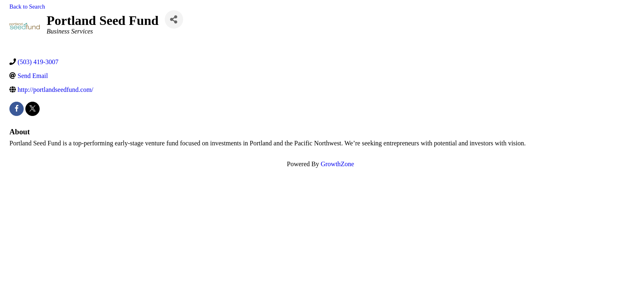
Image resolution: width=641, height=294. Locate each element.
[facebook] (16, 109)
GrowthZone (337, 163)
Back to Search (27, 6)
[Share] (174, 19)
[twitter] (32, 109)
